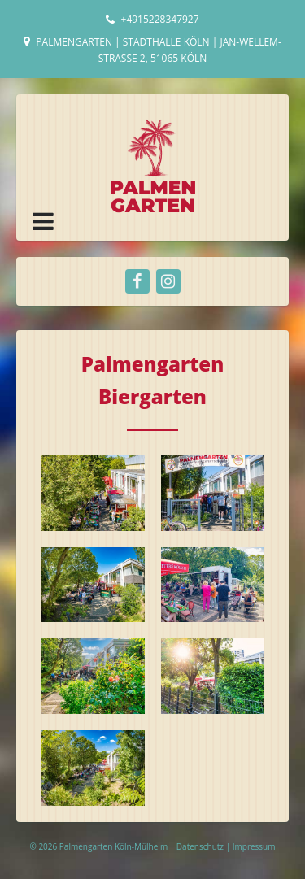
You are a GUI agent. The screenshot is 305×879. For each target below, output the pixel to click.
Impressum (254, 846)
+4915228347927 (160, 19)
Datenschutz (201, 846)
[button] (43, 221)
